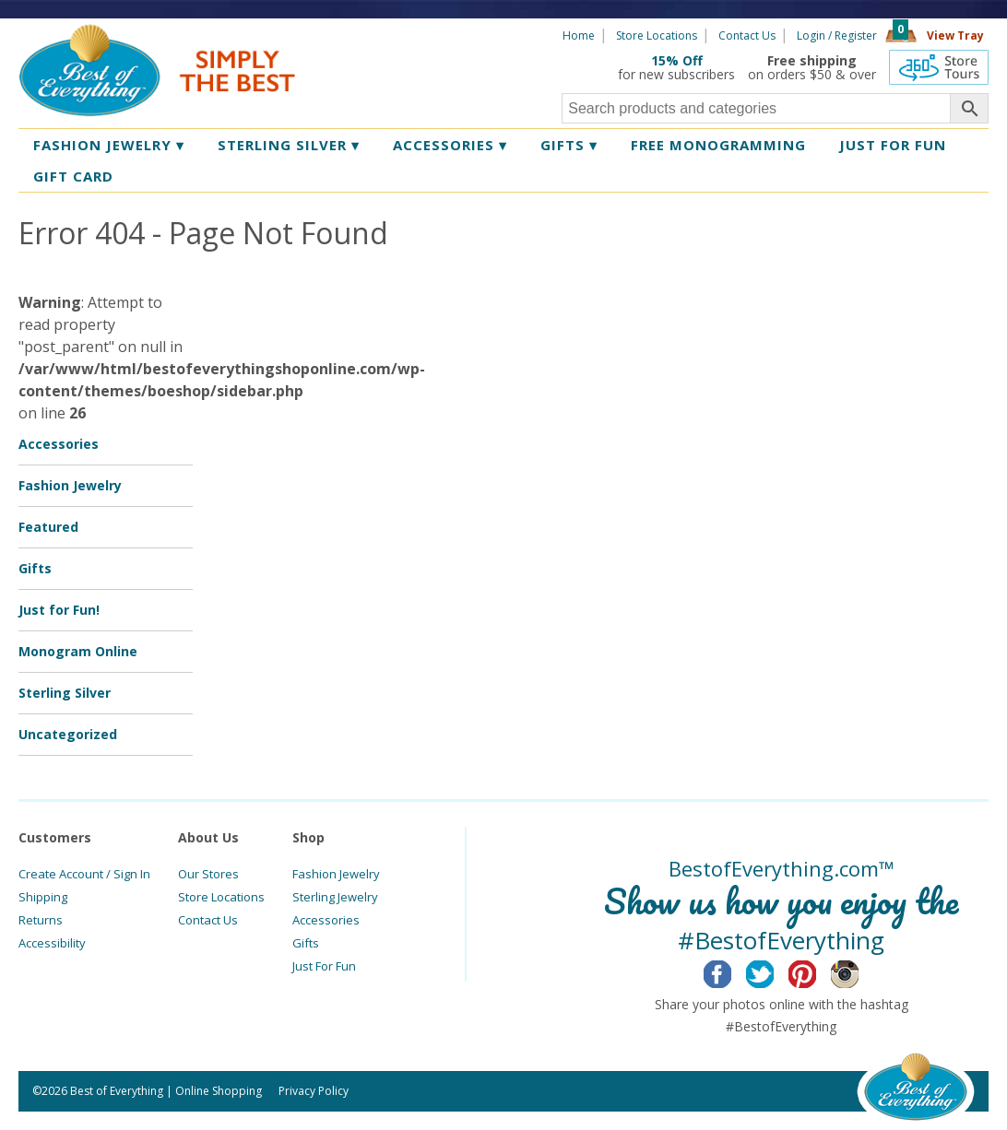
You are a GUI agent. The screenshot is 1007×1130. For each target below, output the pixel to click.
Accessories (450, 144)
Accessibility (52, 943)
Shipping (42, 897)
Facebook (731, 971)
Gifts (569, 144)
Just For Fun (324, 966)
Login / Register (837, 35)
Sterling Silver (289, 144)
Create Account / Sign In (84, 873)
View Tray (955, 35)
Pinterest (816, 971)
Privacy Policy (313, 1091)
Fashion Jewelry (108, 144)
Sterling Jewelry (335, 897)
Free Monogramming (718, 144)
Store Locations (656, 35)
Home (579, 35)
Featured (48, 527)
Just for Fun (892, 144)
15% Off (677, 60)
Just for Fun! (59, 609)
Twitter (774, 971)
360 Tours (939, 67)
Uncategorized (67, 734)
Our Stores (208, 873)
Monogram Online (77, 651)
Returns (40, 920)
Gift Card (73, 176)
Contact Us (747, 35)
